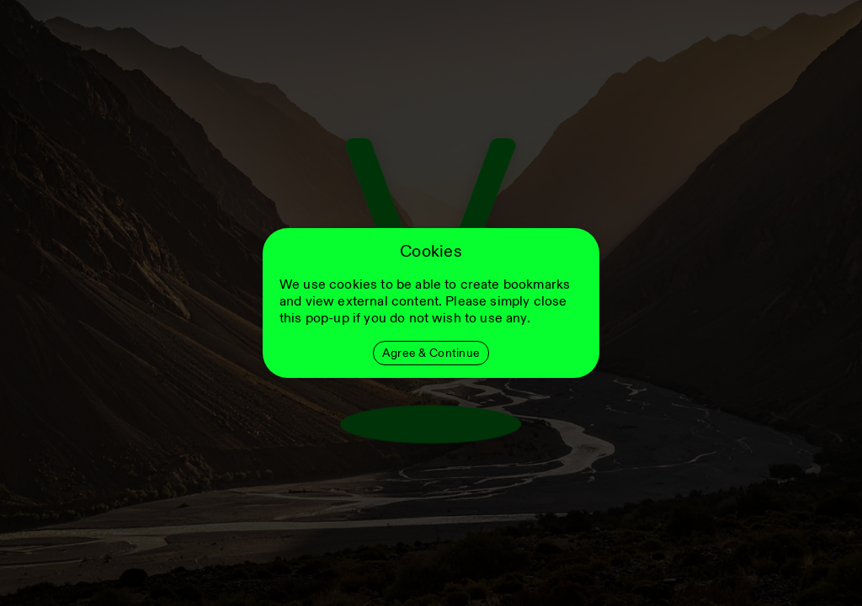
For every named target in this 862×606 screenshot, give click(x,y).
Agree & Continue (431, 353)
